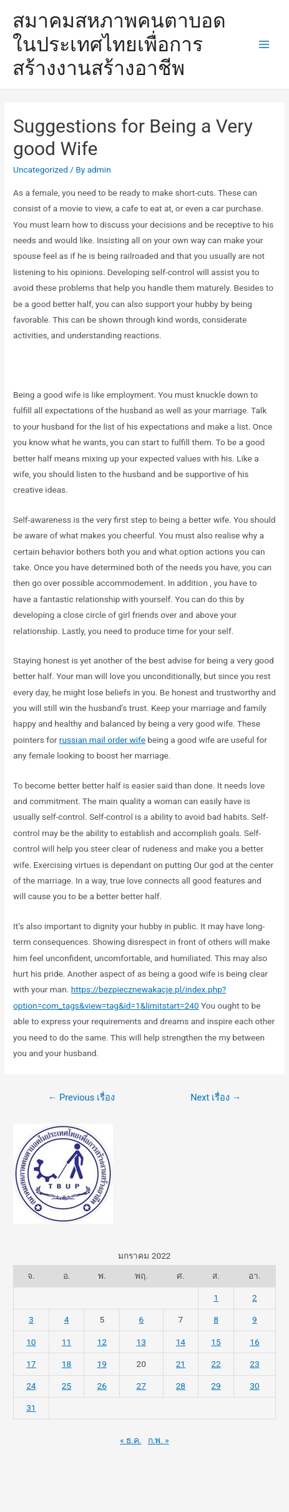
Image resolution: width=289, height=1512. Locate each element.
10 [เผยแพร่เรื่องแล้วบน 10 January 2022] (31, 1342)
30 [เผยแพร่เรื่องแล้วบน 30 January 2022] (254, 1386)
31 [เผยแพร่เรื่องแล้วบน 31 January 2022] (31, 1408)
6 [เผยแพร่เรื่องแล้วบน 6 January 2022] (141, 1319)
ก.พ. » (158, 1440)
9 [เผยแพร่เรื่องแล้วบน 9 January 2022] (254, 1319)
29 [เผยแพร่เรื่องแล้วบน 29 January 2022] (215, 1386)
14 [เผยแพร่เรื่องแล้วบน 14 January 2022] (180, 1342)
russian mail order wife (102, 740)
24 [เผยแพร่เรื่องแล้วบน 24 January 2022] (31, 1386)
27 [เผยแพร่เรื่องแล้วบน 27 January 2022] (141, 1386)
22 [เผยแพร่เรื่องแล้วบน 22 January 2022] (215, 1364)
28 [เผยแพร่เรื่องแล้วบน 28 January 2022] (180, 1386)
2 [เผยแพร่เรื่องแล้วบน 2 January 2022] (254, 1298)
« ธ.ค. (130, 1440)
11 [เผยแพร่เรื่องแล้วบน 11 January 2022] (66, 1342)
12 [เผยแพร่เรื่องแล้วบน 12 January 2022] (102, 1342)
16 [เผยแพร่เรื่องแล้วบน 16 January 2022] (254, 1342)
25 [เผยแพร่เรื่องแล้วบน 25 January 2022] (66, 1386)
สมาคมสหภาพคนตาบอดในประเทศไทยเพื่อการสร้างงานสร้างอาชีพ (119, 45)
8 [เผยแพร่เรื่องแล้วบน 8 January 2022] (215, 1319)
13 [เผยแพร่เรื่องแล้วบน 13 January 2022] (141, 1342)
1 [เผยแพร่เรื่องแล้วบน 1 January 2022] (215, 1298)
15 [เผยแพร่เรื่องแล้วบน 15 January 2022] (215, 1342)
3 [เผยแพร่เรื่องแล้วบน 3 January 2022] (31, 1319)
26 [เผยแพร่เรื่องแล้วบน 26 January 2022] (102, 1386)
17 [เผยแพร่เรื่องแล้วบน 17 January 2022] (31, 1364)
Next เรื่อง (215, 1097)
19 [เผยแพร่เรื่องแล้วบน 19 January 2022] (102, 1364)
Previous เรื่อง (81, 1097)
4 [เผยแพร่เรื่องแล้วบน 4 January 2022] (66, 1319)
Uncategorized (40, 169)
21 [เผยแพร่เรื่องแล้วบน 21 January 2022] (180, 1364)
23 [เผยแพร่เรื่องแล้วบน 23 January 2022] (254, 1364)
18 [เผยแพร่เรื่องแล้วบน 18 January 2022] (66, 1364)
